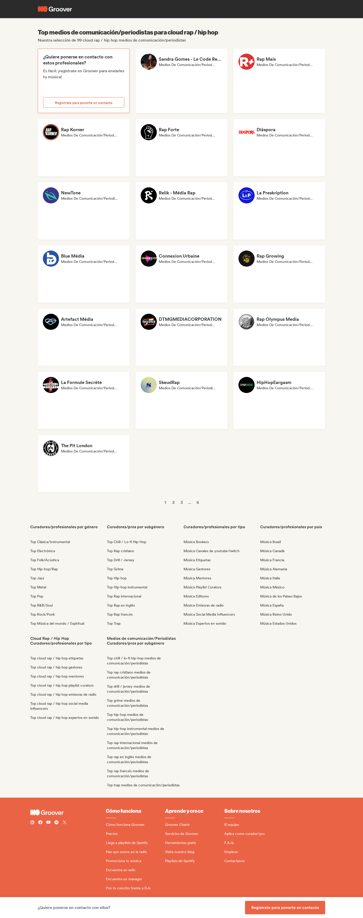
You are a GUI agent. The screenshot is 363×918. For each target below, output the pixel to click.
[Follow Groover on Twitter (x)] (65, 823)
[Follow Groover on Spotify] (56, 823)
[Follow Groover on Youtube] (48, 823)
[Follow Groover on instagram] (32, 823)
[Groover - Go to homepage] (68, 812)
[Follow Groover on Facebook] (40, 823)
